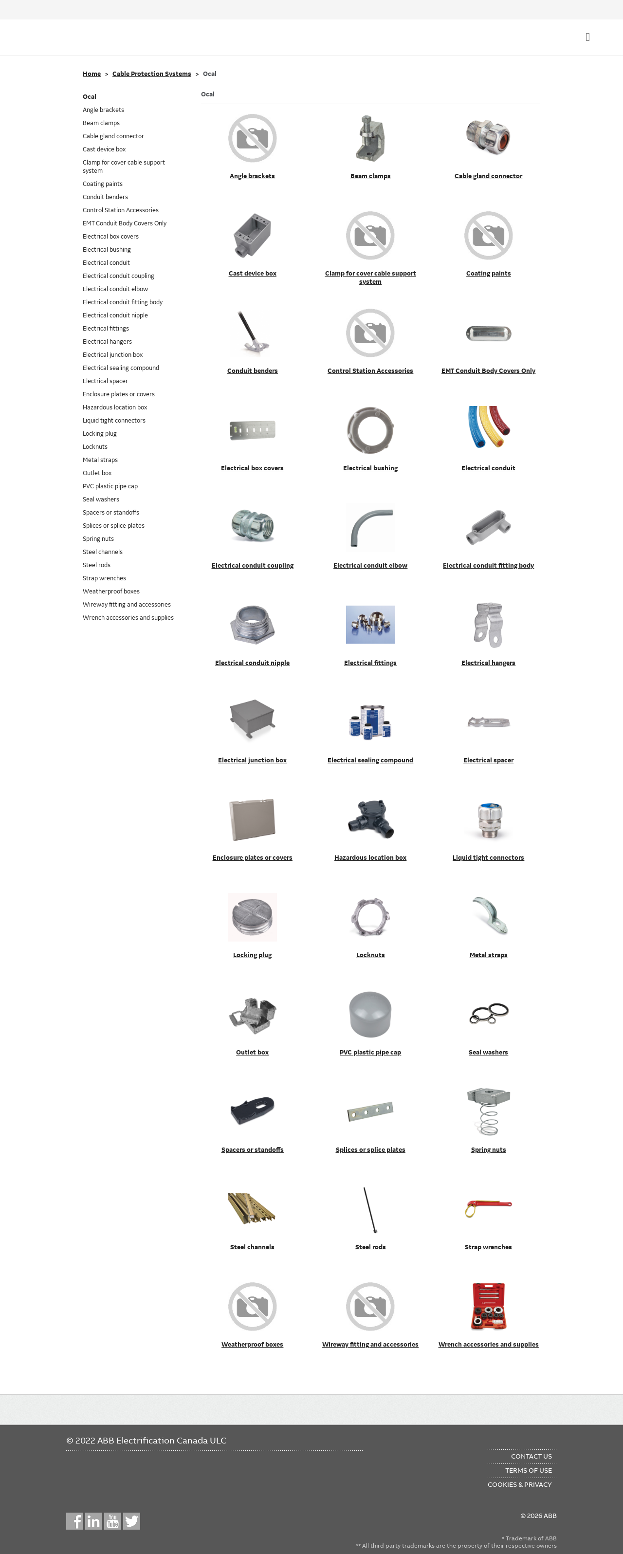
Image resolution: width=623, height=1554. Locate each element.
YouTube (112, 1521)
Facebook (74, 1521)
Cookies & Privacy (520, 1484)
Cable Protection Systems (151, 74)
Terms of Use (528, 1470)
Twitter (131, 1521)
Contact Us (531, 1456)
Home (92, 74)
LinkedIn (93, 1521)
